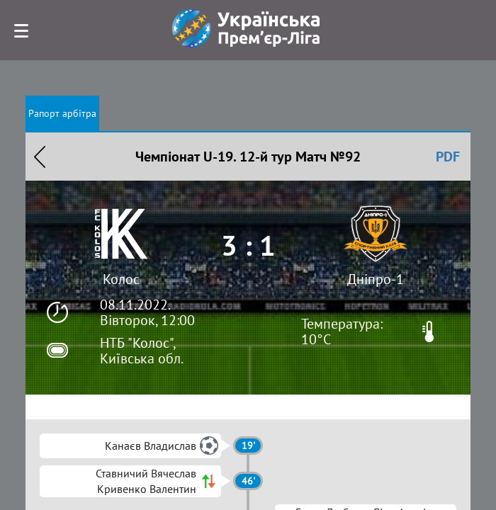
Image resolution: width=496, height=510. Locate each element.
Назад (39, 156)
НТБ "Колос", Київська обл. (142, 350)
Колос (121, 279)
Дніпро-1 (375, 279)
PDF (448, 156)
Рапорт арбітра (62, 113)
